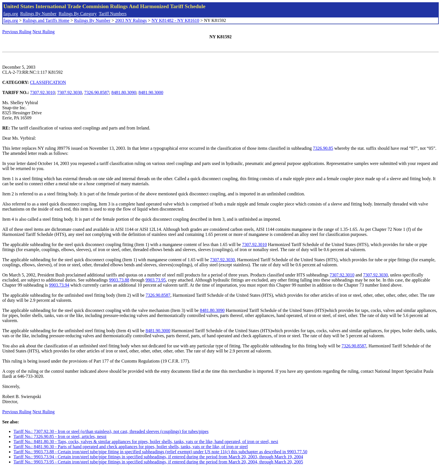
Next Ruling (44, 31)
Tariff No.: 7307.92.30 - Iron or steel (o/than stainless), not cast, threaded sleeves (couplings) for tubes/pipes (111, 431)
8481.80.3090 (123, 92)
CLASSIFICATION (48, 82)
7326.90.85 (323, 148)
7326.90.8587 (96, 92)
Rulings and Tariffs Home (46, 20)
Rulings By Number (38, 13)
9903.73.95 (155, 280)
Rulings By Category (78, 13)
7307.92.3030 (69, 92)
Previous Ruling (17, 31)
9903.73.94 (59, 285)
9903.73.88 (119, 280)
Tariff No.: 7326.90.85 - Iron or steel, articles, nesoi (60, 436)
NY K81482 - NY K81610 (175, 20)
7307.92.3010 (42, 92)
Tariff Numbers (113, 13)
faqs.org (10, 13)
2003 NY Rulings (131, 20)
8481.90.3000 (150, 92)
